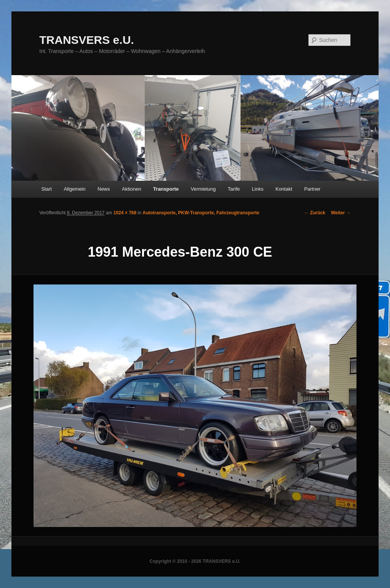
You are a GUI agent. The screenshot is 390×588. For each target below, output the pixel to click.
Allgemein (74, 189)
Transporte (166, 189)
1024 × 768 (124, 212)
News (104, 189)
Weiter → (341, 212)
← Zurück (314, 212)
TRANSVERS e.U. (86, 40)
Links (257, 189)
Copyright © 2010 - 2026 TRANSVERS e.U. (195, 561)
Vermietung (203, 189)
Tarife (234, 189)
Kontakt (283, 189)
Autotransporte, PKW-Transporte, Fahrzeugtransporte (200, 212)
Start (46, 189)
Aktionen (131, 189)
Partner (312, 189)
